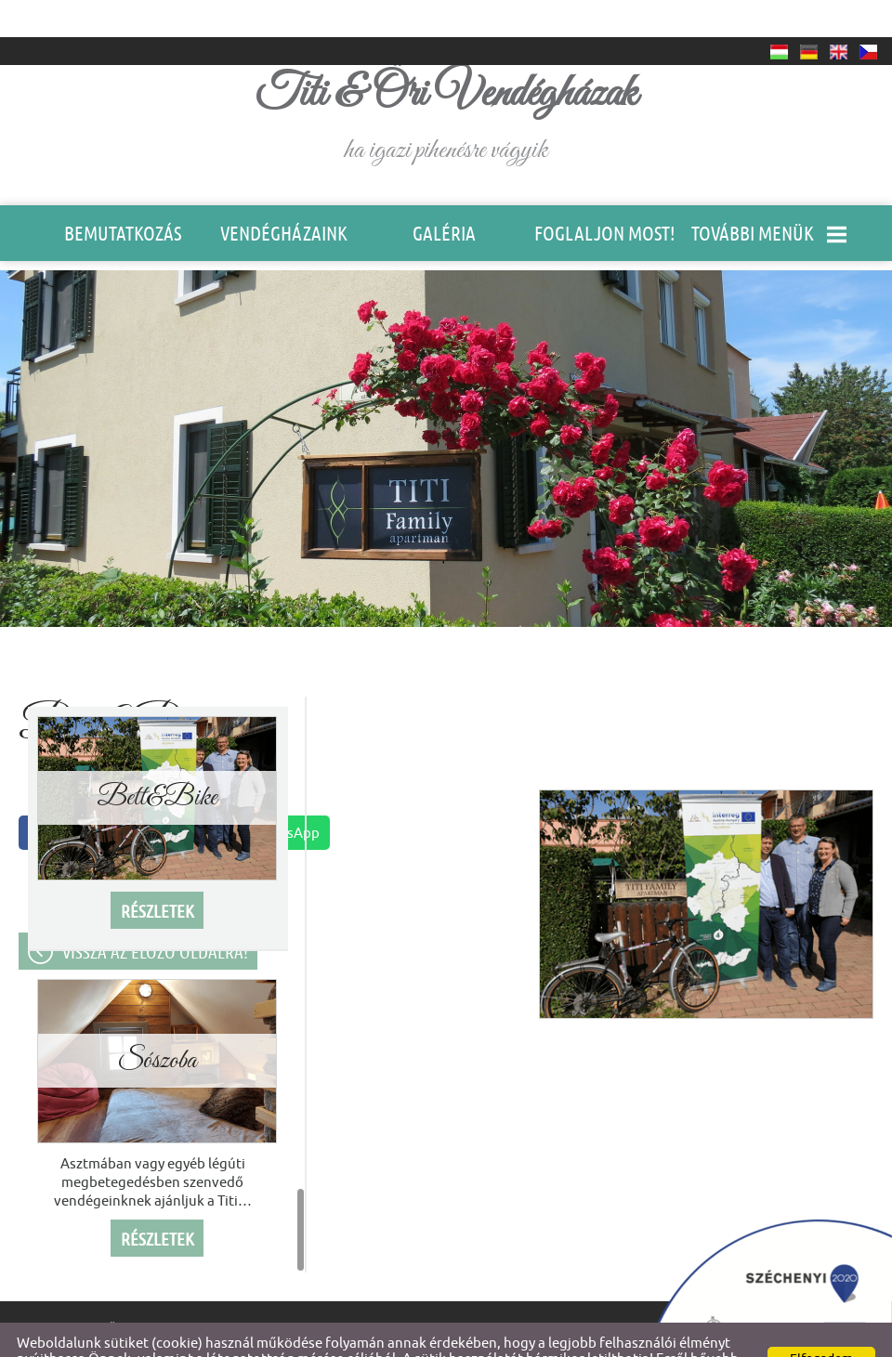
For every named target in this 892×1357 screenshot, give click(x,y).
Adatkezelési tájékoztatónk (275, 1337)
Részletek (157, 874)
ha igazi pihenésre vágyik (446, 79)
